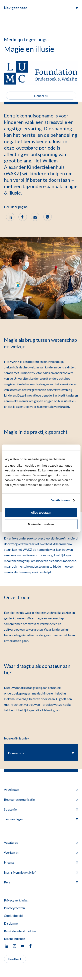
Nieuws (41, 862)
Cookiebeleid (13, 915)
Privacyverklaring (16, 900)
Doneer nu (41, 96)
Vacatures (41, 842)
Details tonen (60, 500)
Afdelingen (41, 789)
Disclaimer (11, 923)
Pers (41, 882)
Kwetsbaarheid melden (20, 931)
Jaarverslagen (41, 819)
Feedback (15, 959)
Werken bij (41, 852)
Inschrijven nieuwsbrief (41, 872)
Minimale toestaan (41, 524)
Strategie (41, 809)
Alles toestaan (41, 512)
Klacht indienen (14, 938)
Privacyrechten (14, 908)
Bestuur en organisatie (41, 799)
